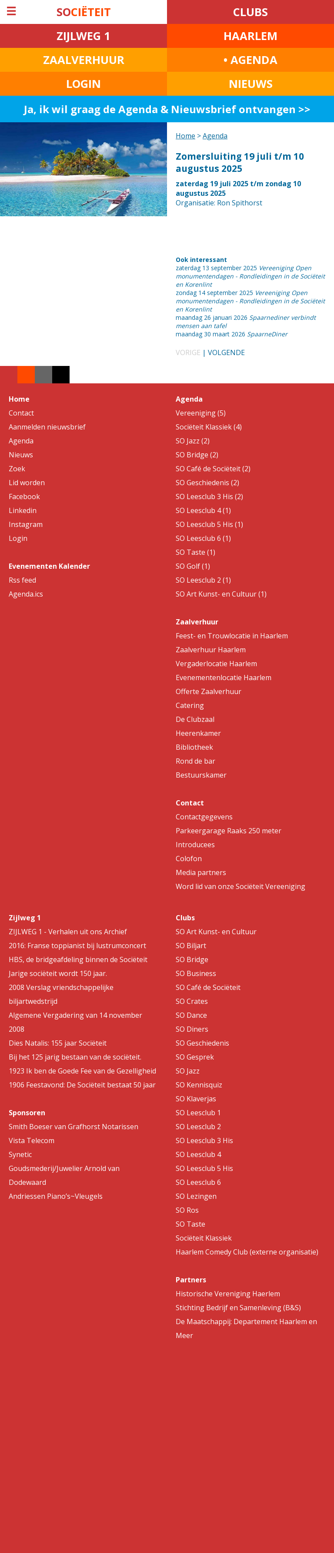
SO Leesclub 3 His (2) (209, 496)
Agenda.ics (26, 594)
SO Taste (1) (195, 552)
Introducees (195, 844)
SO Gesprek (195, 1057)
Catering (190, 705)
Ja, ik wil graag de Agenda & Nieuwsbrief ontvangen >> (167, 109)
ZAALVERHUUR (83, 59)
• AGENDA (250, 59)
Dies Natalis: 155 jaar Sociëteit (58, 1043)
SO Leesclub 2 (198, 1126)
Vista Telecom (31, 1140)
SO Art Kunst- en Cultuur (216, 931)
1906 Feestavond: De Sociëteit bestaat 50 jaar (82, 1085)
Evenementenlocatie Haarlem (223, 677)
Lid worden (27, 482)
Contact (21, 413)
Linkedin (23, 510)
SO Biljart (191, 945)
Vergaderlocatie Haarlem (216, 663)
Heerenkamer (198, 733)
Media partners (201, 872)
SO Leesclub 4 (198, 1154)
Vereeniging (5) (201, 413)
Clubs (185, 917)
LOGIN (83, 83)
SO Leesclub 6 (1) (203, 538)
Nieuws (21, 455)
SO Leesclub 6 (198, 1182)
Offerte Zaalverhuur (208, 691)
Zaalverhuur (197, 622)
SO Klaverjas (196, 1099)
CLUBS (250, 12)
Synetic (20, 1154)
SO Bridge (192, 959)
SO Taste (190, 1224)
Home (185, 136)
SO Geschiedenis (202, 1043)
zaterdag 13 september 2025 (250, 276)
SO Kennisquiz (199, 1085)
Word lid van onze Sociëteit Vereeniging (240, 886)
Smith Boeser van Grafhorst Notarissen (73, 1126)
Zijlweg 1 (25, 917)
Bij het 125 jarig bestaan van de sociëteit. (75, 1057)
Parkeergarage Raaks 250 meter (228, 830)
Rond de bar (195, 761)
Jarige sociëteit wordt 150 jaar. (58, 973)
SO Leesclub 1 (198, 1112)
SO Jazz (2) (193, 441)
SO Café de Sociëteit (208, 987)
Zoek (17, 468)
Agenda (215, 136)
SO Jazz (188, 1071)
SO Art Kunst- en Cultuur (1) (221, 594)
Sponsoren (27, 1112)
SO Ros (187, 1210)
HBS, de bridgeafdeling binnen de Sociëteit (78, 959)
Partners (191, 1280)
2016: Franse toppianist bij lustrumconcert (77, 945)
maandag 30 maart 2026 (231, 334)
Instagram (26, 524)
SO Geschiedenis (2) (207, 482)
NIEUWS (251, 83)
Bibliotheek (194, 747)
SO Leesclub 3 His (204, 1140)
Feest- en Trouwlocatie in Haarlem (232, 636)
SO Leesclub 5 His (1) (209, 524)
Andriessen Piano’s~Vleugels (56, 1196)
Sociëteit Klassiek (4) (209, 427)
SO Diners (192, 1029)
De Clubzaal (195, 719)
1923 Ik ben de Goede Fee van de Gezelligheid (82, 1071)
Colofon (189, 858)
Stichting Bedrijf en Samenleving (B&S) (238, 1307)
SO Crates (192, 1001)
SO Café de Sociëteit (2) (213, 468)
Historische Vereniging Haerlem (228, 1293)
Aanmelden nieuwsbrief (47, 427)
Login (18, 538)
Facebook (24, 496)
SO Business (196, 973)
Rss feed (22, 580)
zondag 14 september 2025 (250, 300)
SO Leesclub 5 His (204, 1168)
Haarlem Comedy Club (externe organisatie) (247, 1252)
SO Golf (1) (193, 566)
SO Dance (191, 1015)
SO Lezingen (196, 1196)
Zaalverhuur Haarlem (211, 649)
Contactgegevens (204, 817)
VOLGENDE (226, 352)
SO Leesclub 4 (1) (203, 510)
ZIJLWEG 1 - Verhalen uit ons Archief (68, 931)
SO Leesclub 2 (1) (203, 580)
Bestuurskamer (201, 775)
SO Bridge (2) (197, 455)
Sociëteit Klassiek (204, 1238)
